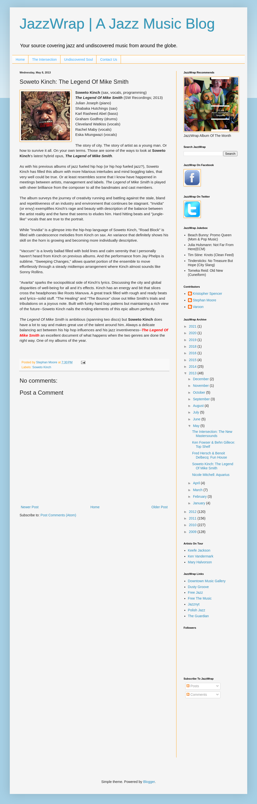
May (196, 426)
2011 (193, 518)
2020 (193, 333)
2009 (193, 532)
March (198, 490)
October (199, 392)
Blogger (149, 782)
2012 (193, 512)
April (197, 483)
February (200, 496)
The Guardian (198, 616)
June (197, 419)
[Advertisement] (208, 731)
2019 (193, 340)
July (196, 412)
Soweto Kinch (41, 367)
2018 (193, 346)
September (201, 399)
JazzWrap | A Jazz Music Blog (117, 23)
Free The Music (200, 598)
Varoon (198, 307)
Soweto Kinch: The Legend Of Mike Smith (212, 466)
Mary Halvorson (200, 562)
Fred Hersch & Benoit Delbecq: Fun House (209, 455)
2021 (193, 326)
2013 (193, 373)
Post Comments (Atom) (58, 515)
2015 (193, 360)
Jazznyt (193, 604)
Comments (197, 695)
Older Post (160, 507)
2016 (193, 353)
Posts (193, 686)
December (201, 379)
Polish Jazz (196, 610)
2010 (193, 525)
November (201, 386)
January (199, 503)
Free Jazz (195, 592)
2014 (193, 366)
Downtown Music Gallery (207, 581)
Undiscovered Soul (78, 59)
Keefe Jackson (199, 550)
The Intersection (44, 59)
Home (20, 59)
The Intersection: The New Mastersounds (212, 434)
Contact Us (108, 59)
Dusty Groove (198, 587)
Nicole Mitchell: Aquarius (211, 475)
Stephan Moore (204, 300)
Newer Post (29, 507)
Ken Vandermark (200, 556)
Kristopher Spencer (207, 294)
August (198, 406)
